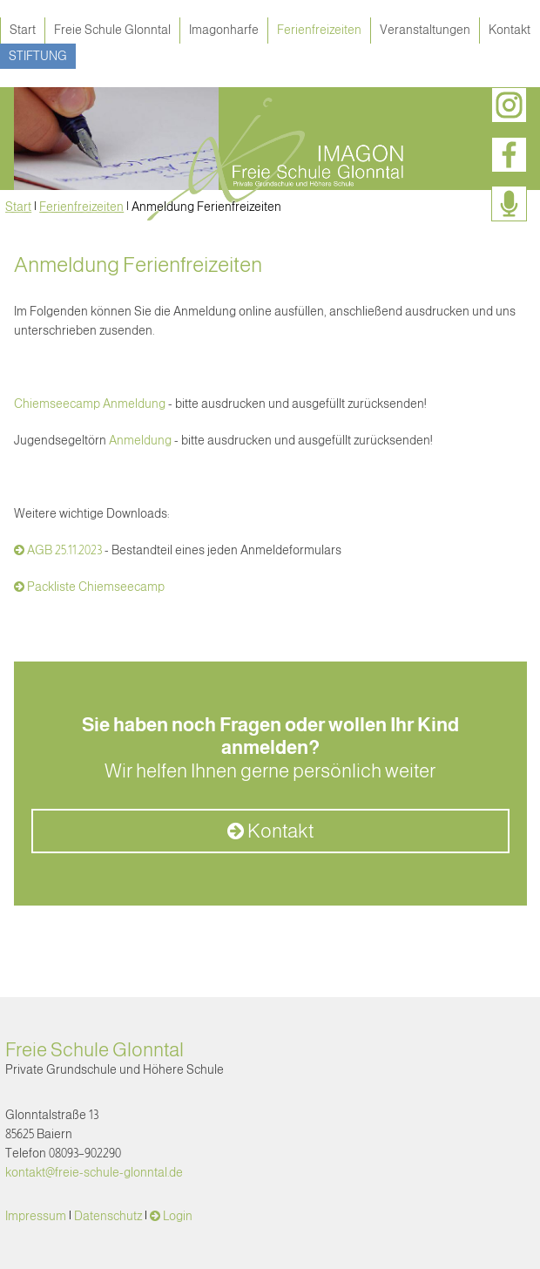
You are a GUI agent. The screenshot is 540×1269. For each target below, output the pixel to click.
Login (177, 1216)
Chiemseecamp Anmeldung (89, 404)
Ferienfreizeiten (319, 30)
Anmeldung (140, 440)
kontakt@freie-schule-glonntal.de (94, 1172)
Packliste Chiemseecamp (96, 587)
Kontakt (509, 30)
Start (23, 30)
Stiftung (38, 56)
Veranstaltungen (425, 30)
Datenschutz (108, 1216)
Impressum (35, 1216)
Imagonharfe (224, 30)
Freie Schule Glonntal (112, 30)
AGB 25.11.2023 (64, 550)
